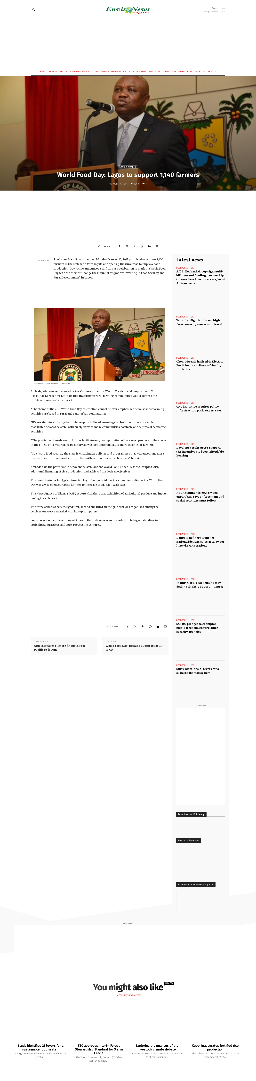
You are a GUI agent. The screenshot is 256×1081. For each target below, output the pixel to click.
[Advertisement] (128, 43)
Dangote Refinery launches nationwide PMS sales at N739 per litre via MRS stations (200, 541)
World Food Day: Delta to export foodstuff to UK (135, 647)
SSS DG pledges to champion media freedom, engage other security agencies (197, 627)
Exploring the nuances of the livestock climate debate (157, 1047)
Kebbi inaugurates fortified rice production (215, 1047)
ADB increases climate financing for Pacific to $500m (59, 647)
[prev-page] (123, 1069)
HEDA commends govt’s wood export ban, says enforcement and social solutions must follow (200, 496)
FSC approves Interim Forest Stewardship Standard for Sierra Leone (99, 1049)
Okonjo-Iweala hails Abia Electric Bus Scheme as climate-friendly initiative (199, 365)
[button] (34, 10)
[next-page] (131, 1069)
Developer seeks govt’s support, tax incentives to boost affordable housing (200, 451)
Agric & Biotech (128, 167)
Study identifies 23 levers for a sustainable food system (41, 1047)
